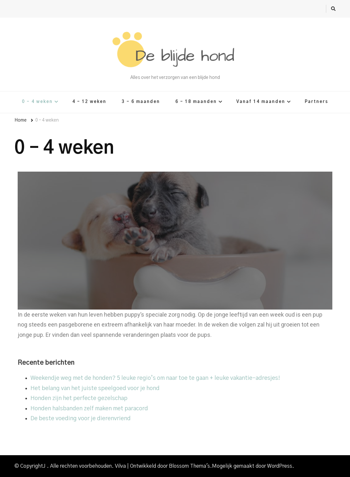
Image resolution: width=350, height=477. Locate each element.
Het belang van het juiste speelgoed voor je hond (95, 388)
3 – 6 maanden (141, 102)
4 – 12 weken (89, 102)
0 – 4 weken (37, 102)
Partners (316, 102)
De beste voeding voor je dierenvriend (81, 419)
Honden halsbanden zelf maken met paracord (89, 409)
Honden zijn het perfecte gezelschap (79, 398)
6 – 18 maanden (196, 102)
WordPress (279, 466)
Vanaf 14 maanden (260, 102)
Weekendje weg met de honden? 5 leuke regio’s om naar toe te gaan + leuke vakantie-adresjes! (155, 378)
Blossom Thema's (189, 466)
